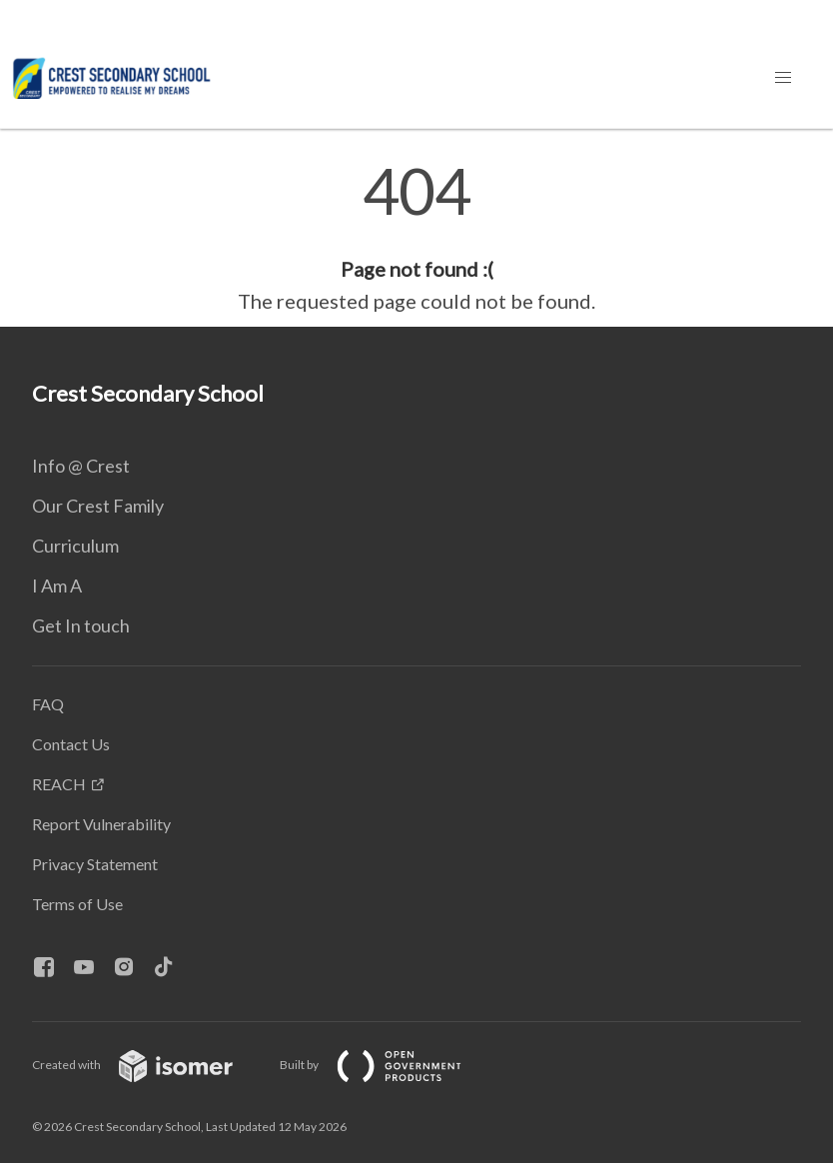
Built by (386, 1064)
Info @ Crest (81, 466)
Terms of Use (77, 903)
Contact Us (71, 743)
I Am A (57, 585)
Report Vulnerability (101, 823)
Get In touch (81, 625)
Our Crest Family (98, 506)
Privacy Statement (95, 863)
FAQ (48, 703)
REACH (59, 783)
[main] (416, 238)
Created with (148, 1064)
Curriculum (75, 546)
